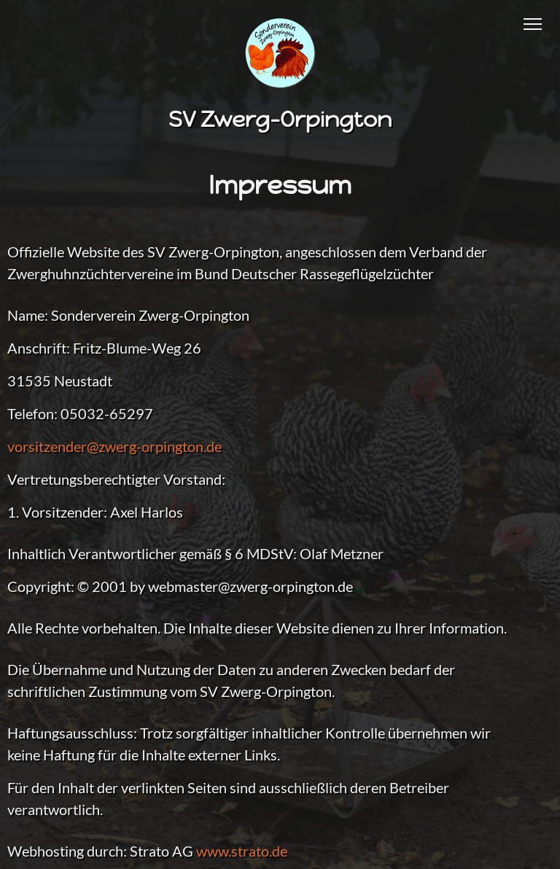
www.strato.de (241, 851)
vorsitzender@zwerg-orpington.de (114, 446)
